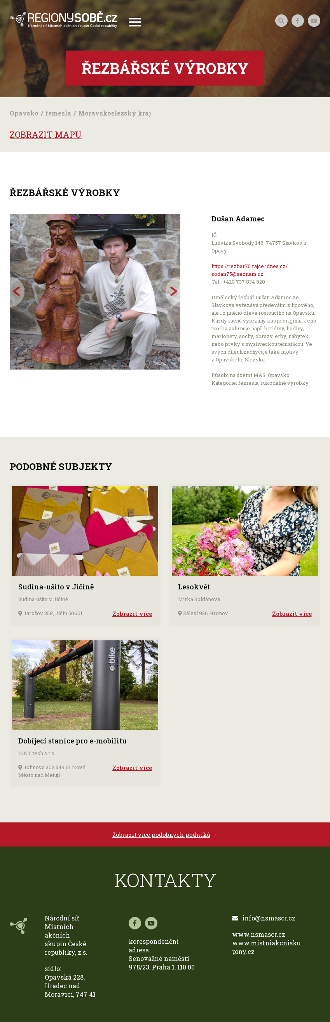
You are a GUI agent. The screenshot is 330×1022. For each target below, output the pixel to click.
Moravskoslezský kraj (114, 113)
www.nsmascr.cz (258, 934)
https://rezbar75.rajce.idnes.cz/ (249, 266)
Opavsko (24, 113)
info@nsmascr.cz (263, 918)
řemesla (58, 113)
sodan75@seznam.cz (237, 273)
